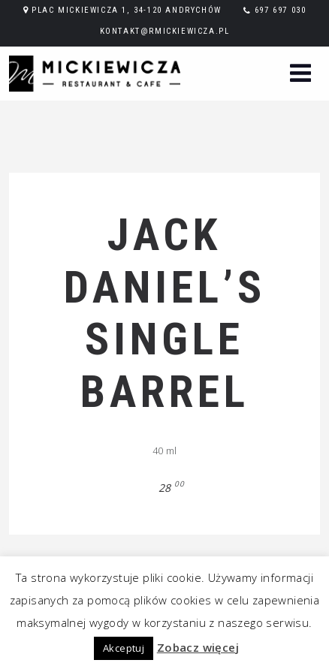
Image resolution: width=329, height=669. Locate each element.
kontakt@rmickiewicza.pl (165, 31)
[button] (300, 75)
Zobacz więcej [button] (198, 647)
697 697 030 (280, 10)
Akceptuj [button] (123, 648)
